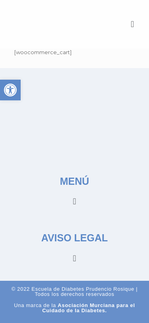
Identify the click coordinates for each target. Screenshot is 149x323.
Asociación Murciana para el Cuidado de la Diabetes (88, 307)
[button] (132, 24)
